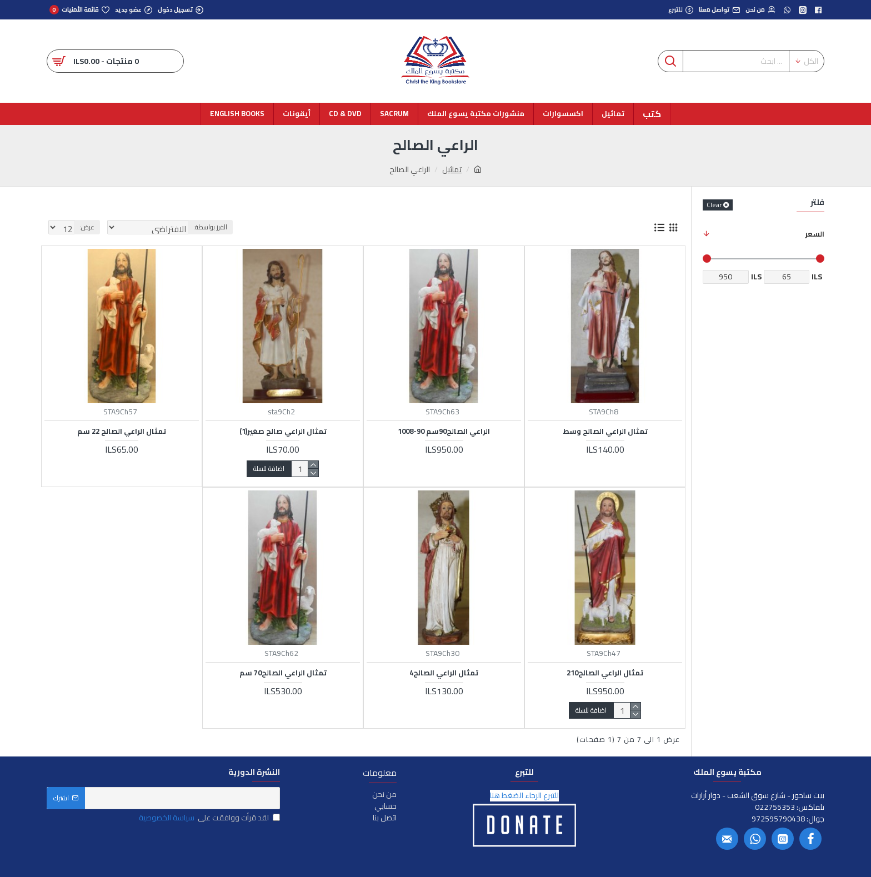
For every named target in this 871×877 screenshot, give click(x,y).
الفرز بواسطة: (218, 226)
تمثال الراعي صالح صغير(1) (283, 431)
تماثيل (452, 170)
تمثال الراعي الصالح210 (605, 673)
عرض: (83, 226)
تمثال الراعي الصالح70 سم (283, 673)
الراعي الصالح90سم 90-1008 (444, 431)
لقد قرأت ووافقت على (208, 818)
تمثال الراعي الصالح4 (443, 673)
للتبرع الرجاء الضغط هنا (524, 795)
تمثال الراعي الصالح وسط (605, 431)
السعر (814, 233)
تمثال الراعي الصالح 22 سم (121, 431)
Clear (714, 205)
